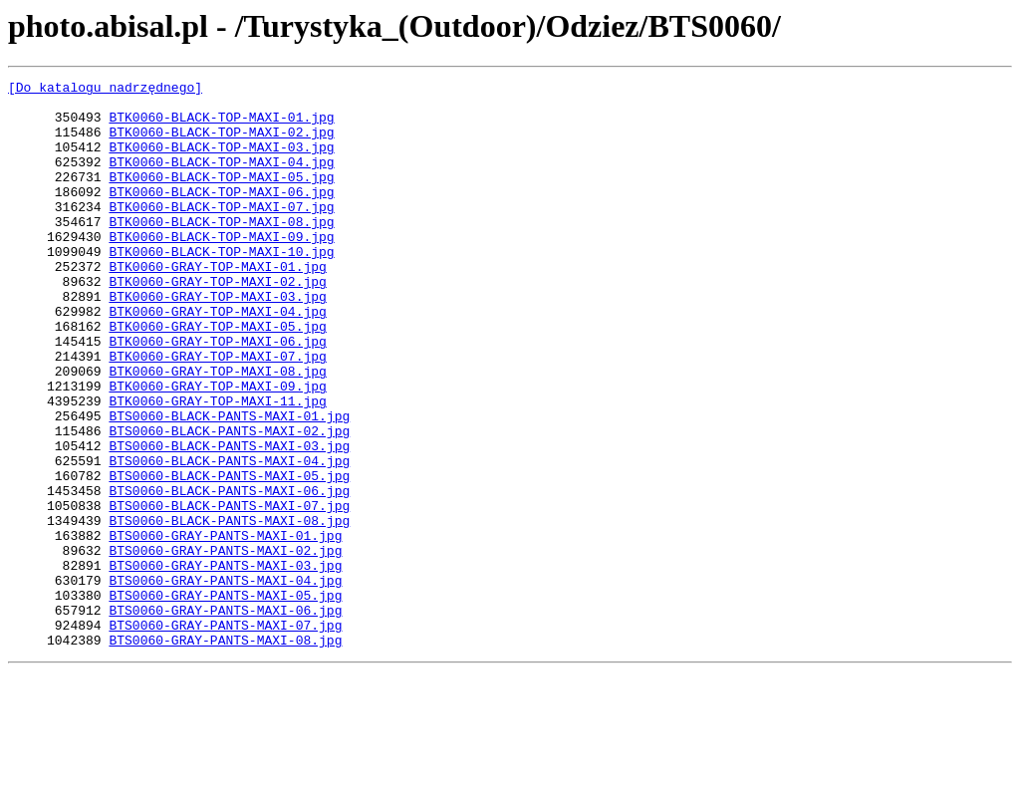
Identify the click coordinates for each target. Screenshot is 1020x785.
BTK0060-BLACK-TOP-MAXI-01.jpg (221, 125)
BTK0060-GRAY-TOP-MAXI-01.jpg (217, 305)
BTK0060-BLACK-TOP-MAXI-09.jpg (221, 269)
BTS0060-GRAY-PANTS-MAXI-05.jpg (225, 699)
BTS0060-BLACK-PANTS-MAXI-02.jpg (229, 502)
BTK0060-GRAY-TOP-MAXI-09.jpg (217, 448)
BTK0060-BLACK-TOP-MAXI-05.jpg (221, 197)
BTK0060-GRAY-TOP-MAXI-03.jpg (217, 341)
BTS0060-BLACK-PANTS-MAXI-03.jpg (229, 520)
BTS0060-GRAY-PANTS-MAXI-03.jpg (225, 663)
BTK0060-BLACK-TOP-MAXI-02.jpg (221, 143)
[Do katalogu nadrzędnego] (105, 90)
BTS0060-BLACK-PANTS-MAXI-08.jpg (229, 610)
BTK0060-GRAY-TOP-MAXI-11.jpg (217, 466)
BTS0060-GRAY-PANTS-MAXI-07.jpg (225, 735)
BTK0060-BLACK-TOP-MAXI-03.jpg (221, 161)
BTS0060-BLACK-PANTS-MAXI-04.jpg (229, 538)
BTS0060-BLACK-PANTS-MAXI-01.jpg (229, 484)
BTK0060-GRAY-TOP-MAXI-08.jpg (217, 430)
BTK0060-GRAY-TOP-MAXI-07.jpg (217, 412)
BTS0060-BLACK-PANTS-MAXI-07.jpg (229, 592)
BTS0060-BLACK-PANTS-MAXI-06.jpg (229, 574)
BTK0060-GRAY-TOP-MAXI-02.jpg (217, 323)
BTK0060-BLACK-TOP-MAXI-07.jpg (221, 233)
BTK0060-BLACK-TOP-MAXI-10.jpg (221, 287)
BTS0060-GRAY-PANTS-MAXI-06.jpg (225, 717)
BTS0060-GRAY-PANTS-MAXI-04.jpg (225, 681)
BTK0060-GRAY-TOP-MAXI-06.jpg (217, 394)
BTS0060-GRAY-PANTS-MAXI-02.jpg (225, 645)
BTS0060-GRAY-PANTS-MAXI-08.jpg (225, 753)
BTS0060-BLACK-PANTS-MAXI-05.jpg (229, 556)
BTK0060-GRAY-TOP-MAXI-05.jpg (217, 377)
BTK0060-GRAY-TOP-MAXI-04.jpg (217, 359)
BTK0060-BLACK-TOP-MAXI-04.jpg (221, 179)
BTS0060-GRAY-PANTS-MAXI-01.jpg (225, 628)
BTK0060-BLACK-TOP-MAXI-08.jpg (221, 251)
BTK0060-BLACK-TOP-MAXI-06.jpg (221, 215)
